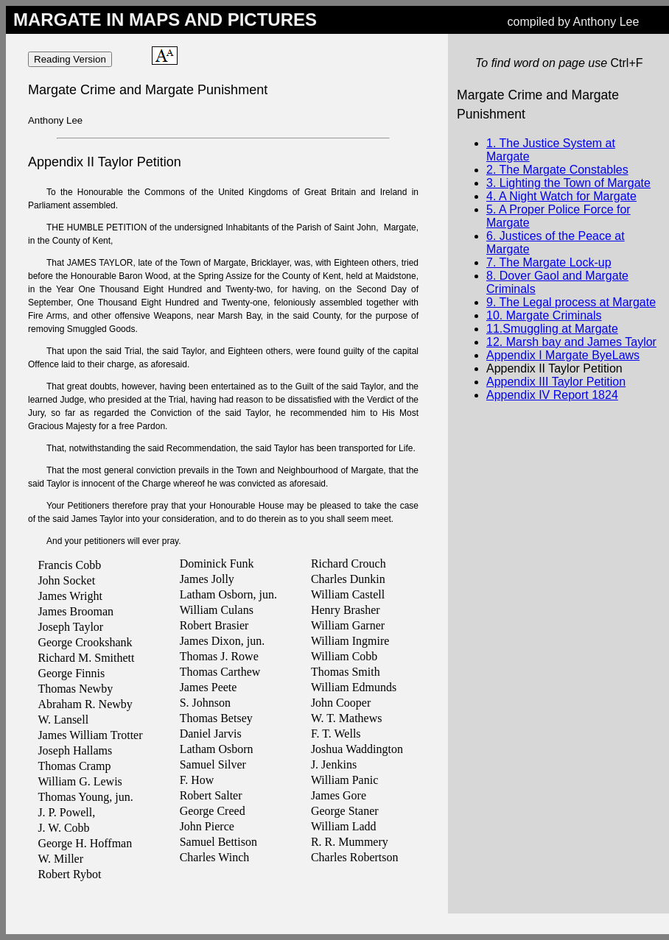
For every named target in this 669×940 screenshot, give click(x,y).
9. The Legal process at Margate (571, 302)
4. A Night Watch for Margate (561, 196)
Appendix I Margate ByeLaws (563, 355)
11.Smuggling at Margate (552, 328)
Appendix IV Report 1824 (552, 395)
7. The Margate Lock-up (549, 262)
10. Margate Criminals (544, 315)
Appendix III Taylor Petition (556, 381)
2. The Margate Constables (557, 169)
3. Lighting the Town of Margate (568, 183)
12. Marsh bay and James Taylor (571, 342)
